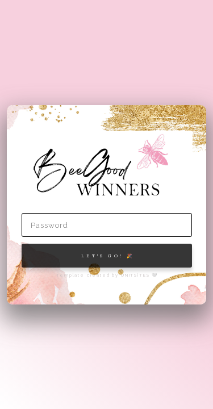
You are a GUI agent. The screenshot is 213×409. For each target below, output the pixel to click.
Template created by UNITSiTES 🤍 (107, 275)
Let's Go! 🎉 (107, 255)
